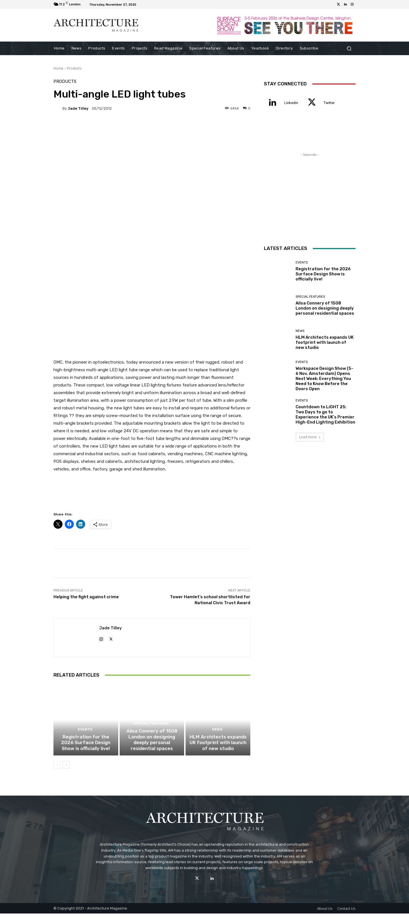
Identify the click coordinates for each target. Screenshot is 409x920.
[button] (349, 48)
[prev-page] (57, 771)
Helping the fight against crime (86, 596)
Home (58, 68)
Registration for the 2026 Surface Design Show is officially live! (85, 750)
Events (85, 738)
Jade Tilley (78, 108)
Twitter (329, 103)
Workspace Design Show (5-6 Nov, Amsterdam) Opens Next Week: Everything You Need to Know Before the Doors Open (324, 378)
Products (74, 68)
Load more (310, 437)
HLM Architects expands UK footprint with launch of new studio (218, 750)
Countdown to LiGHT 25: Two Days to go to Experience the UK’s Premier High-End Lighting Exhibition (325, 414)
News (217, 738)
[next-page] (66, 771)
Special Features (151, 738)
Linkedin (291, 103)
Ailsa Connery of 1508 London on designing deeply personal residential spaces (151, 750)
